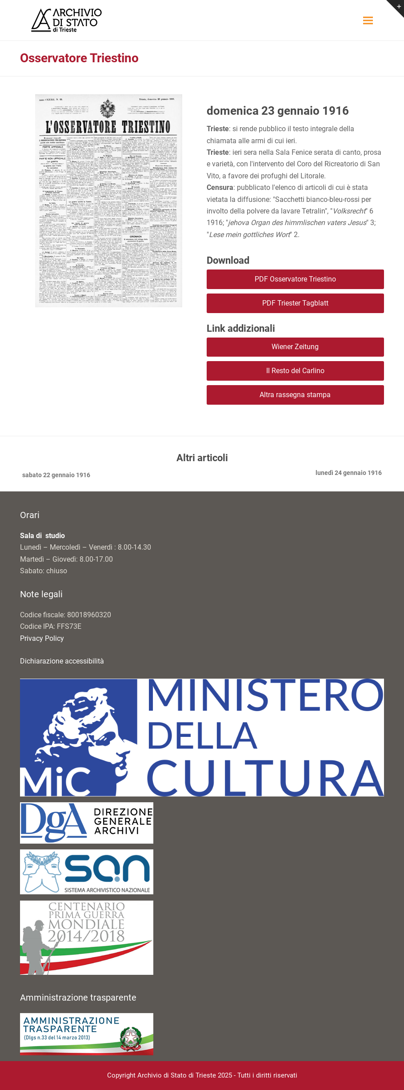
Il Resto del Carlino (295, 370)
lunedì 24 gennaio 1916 (349, 473)
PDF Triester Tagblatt (295, 303)
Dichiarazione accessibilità (62, 661)
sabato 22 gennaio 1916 (55, 475)
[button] (368, 20)
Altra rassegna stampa (295, 394)
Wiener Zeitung (295, 346)
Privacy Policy (42, 638)
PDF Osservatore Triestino (295, 279)
